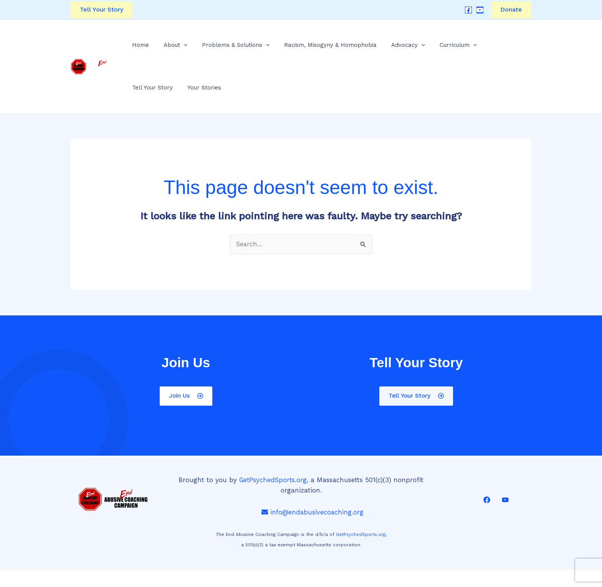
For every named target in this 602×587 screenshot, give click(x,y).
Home (139, 48)
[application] (173, 48)
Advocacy (373, 48)
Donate (511, 9)
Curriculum (414, 48)
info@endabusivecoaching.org (312, 477)
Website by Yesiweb (360, 570)
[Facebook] (468, 10)
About (165, 48)
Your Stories (503, 48)
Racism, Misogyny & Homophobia (303, 48)
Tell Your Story (459, 48)
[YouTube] (479, 10)
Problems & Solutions (217, 48)
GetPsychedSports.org (273, 444)
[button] (101, 9)
